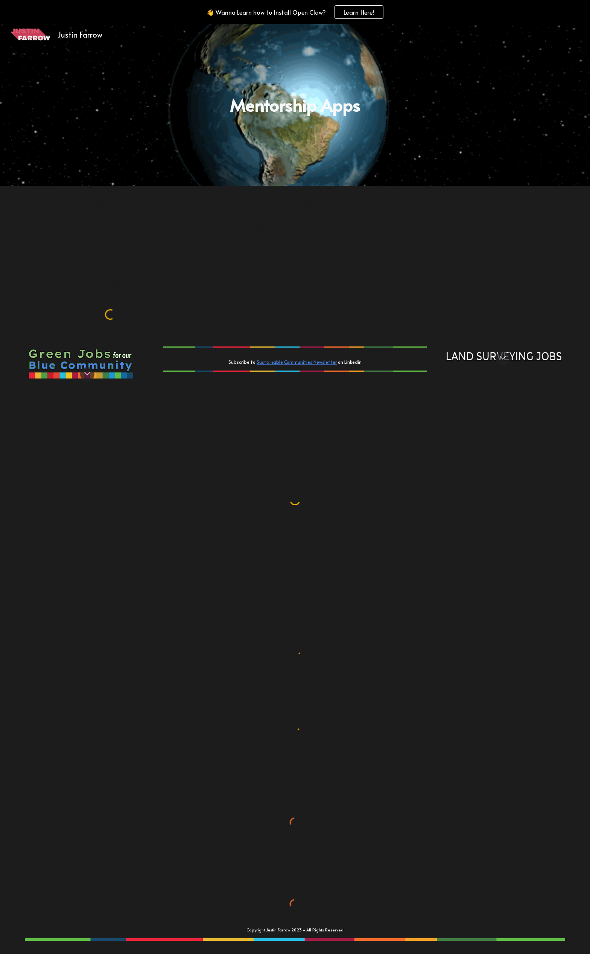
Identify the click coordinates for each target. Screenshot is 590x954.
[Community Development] (295, 201)
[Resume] (110, 281)
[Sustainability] (295, 255)
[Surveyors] (110, 255)
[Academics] (110, 201)
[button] (87, 374)
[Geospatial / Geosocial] (110, 228)
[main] (295, 105)
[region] (295, 12)
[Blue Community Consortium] (295, 228)
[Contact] (295, 281)
